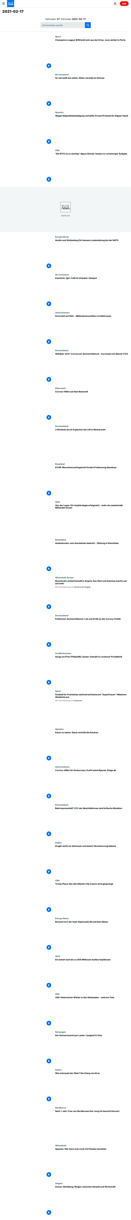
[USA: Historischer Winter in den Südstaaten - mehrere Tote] (92, 1011)
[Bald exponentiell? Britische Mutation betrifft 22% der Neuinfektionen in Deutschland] (92, 822)
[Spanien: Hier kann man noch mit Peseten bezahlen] (92, 1163)
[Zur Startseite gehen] (10, 3)
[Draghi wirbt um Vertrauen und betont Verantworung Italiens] (92, 860)
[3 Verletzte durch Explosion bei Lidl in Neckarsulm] (92, 443)
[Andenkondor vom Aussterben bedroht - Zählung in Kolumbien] (92, 557)
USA (57, 150)
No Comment (62, 74)
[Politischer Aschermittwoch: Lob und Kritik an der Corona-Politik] (92, 633)
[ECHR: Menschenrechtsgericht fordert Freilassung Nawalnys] (92, 481)
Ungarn (59, 1183)
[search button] (88, 25)
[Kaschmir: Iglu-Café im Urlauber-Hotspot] (92, 292)
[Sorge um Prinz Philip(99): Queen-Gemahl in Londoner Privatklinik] (92, 671)
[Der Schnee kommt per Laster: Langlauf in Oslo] (92, 1049)
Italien (58, 842)
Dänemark (60, 388)
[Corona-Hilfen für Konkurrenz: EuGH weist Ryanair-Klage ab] (92, 784)
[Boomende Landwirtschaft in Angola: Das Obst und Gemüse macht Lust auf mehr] (92, 595)
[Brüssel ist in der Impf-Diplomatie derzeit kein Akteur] (92, 936)
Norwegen (60, 1032)
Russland (60, 464)
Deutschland (61, 350)
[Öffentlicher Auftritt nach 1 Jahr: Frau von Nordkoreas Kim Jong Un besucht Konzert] (92, 1125)
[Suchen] (65, 25)
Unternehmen (62, 312)
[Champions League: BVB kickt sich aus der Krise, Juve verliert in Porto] (92, 54)
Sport (58, 36)
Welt (57, 502)
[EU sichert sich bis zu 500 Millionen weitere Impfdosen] (92, 973)
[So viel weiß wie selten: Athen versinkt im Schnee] (92, 92)
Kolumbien (60, 539)
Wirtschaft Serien (64, 577)
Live (124, 3)
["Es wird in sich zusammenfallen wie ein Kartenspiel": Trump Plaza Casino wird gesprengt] (92, 898)
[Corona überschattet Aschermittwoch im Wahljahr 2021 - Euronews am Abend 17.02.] (92, 368)
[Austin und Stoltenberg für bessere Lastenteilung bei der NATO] (92, 254)
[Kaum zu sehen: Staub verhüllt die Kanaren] (92, 746)
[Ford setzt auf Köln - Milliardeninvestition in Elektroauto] (92, 330)
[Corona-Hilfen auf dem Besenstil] (92, 405)
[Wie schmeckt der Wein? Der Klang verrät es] (92, 1087)
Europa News (62, 237)
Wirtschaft (60, 1145)
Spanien (59, 112)
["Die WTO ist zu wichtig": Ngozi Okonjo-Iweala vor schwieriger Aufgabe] (92, 168)
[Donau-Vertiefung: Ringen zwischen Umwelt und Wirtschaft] (92, 1201)
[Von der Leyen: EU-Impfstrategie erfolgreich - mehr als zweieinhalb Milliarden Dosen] (92, 519)
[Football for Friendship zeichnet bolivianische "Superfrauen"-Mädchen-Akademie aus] (92, 708)
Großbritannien (63, 653)
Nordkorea (60, 1107)
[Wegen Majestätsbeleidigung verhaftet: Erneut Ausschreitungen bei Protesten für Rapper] (92, 130)
